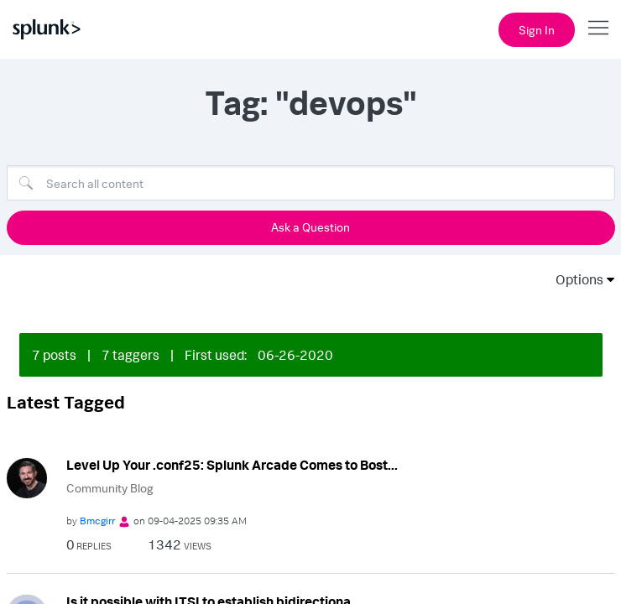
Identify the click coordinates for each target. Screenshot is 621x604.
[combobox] (311, 182)
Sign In (537, 30)
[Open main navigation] (598, 27)
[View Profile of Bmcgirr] (97, 520)
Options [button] (574, 279)
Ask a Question (310, 227)
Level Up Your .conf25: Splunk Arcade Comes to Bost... (232, 464)
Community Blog (110, 488)
